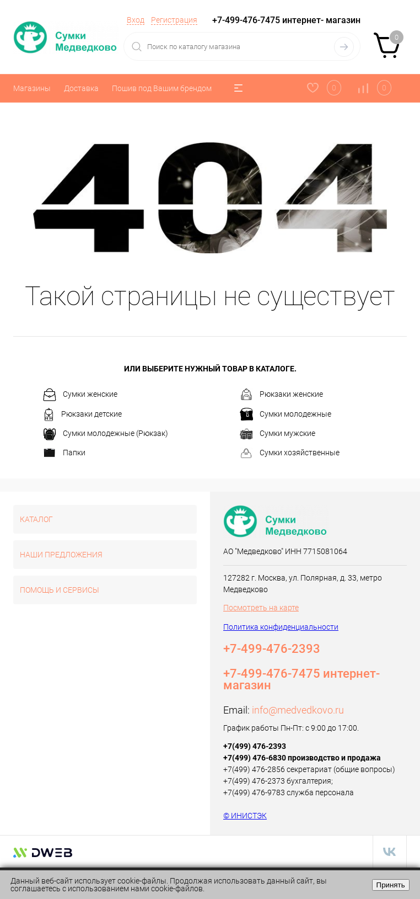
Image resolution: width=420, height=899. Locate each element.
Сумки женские (80, 394)
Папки (64, 453)
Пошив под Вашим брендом (162, 88)
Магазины (32, 88)
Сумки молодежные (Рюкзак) (105, 434)
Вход (135, 19)
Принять (390, 885)
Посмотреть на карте (261, 607)
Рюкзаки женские (281, 394)
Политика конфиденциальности (280, 627)
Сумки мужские (277, 434)
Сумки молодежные (285, 414)
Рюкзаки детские (82, 414)
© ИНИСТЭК (245, 815)
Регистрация (174, 19)
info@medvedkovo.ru (298, 710)
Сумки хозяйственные (290, 453)
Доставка (81, 88)
